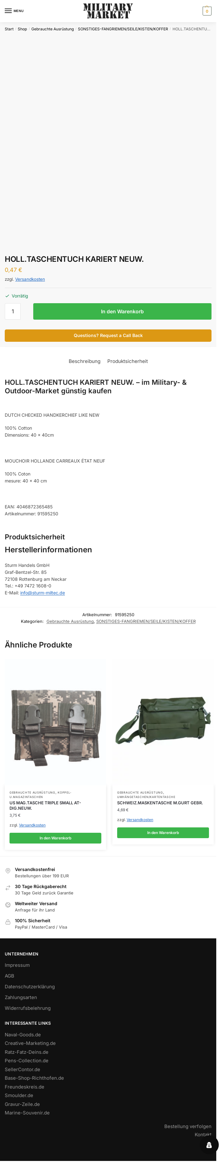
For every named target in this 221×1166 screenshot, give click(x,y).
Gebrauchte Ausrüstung (52, 29)
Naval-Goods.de (23, 1035)
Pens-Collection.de (26, 1061)
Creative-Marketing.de (30, 1043)
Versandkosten (30, 279)
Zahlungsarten (21, 997)
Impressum (17, 965)
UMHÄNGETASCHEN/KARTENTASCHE (146, 797)
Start (9, 29)
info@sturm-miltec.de (42, 592)
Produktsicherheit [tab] (127, 361)
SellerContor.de (22, 1069)
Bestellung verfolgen (188, 1126)
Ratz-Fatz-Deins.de (26, 1052)
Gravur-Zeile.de (22, 1104)
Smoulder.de (19, 1095)
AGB (9, 976)
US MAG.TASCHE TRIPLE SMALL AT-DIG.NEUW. (45, 805)
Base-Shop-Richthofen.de (34, 1078)
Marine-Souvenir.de (27, 1113)
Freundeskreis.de (24, 1087)
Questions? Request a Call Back (108, 335)
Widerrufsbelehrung (28, 1008)
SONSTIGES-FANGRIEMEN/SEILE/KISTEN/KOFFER (123, 29)
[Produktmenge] (13, 311)
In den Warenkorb (122, 311)
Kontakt (203, 1135)
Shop (22, 29)
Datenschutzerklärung (30, 987)
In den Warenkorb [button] (55, 838)
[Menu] (14, 11)
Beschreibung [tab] (84, 361)
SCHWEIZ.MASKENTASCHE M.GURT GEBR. (160, 802)
